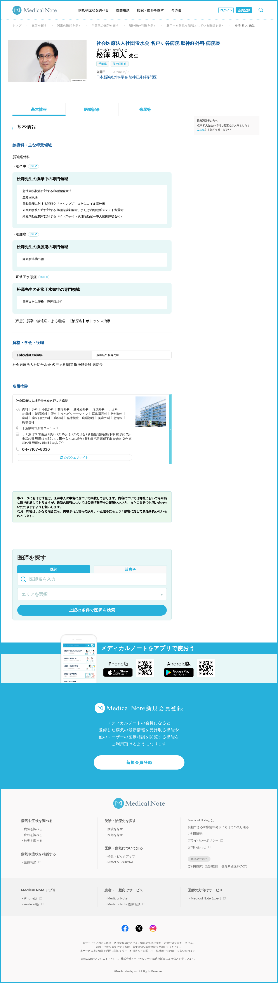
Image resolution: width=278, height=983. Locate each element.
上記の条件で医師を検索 (92, 610)
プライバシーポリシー (205, 840)
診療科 (130, 569)
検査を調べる (33, 840)
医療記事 (92, 109)
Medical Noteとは (201, 820)
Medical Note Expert (208, 898)
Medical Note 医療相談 (126, 904)
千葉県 (103, 64)
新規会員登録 (139, 762)
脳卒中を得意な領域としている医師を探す (196, 25)
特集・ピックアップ (121, 856)
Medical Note (117, 898)
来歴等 (145, 109)
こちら (201, 129)
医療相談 (123, 10)
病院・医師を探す (150, 10)
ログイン (226, 10)
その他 (176, 10)
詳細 (32, 166)
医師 (53, 569)
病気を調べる (33, 829)
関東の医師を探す (69, 25)
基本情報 (39, 109)
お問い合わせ (199, 847)
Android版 (34, 904)
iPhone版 (33, 898)
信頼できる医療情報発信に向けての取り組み (218, 827)
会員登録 (244, 10)
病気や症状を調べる (93, 10)
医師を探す (39, 25)
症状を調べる (33, 835)
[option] (47, 61)
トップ (17, 25)
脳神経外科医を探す (142, 25)
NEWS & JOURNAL (120, 862)
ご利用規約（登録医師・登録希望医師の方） (218, 866)
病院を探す (115, 829)
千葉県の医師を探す (105, 25)
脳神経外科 (119, 64)
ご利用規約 (195, 833)
